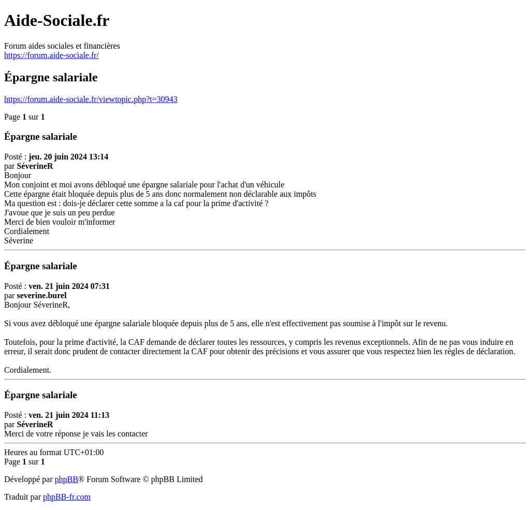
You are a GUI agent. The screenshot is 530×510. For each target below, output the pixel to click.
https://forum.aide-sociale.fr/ (51, 55)
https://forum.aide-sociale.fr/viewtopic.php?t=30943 (91, 99)
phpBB (66, 479)
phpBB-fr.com (67, 496)
